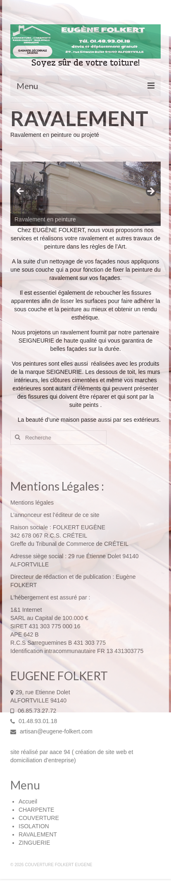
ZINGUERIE (34, 842)
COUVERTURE (39, 818)
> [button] (150, 192)
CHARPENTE (36, 809)
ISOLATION (34, 826)
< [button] (20, 192)
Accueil (28, 801)
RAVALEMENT (38, 834)
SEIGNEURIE (36, 340)
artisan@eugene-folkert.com (51, 731)
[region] (85, 194)
